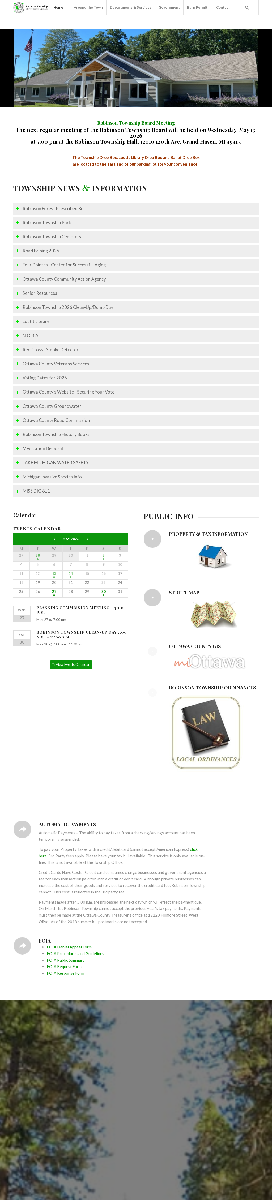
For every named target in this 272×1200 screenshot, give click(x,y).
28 (38, 555)
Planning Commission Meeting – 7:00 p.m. (80, 610)
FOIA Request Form (64, 966)
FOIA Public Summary (66, 960)
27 (54, 591)
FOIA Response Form (65, 973)
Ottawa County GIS (195, 646)
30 (103, 591)
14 (71, 573)
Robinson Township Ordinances (212, 687)
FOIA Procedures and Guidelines (75, 953)
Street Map (184, 592)
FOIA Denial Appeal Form (69, 946)
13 (54, 573)
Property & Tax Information (208, 534)
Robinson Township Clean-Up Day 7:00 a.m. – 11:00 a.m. (81, 635)
